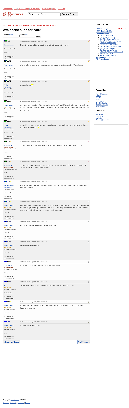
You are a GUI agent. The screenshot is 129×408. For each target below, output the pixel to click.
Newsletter (21, 403)
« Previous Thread (11, 342)
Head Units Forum (106, 54)
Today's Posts (121, 28)
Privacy (27, 403)
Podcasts (61, 9)
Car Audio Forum (102, 34)
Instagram (99, 116)
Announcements (102, 105)
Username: (11, 35)
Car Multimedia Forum (108, 43)
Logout (98, 96)
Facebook (99, 114)
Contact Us (13, 403)
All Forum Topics (102, 59)
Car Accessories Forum (108, 35)
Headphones (46, 9)
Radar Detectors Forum (108, 55)
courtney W (8, 145)
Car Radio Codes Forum (109, 44)
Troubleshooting (102, 103)
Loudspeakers (23, 9)
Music (54, 9)
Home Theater (35, 9)
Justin (6, 85)
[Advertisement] (47, 371)
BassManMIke (9, 185)
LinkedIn (99, 118)
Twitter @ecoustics (103, 120)
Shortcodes (100, 101)
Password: (27, 35)
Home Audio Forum (103, 28)
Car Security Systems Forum (110, 46)
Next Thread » (84, 342)
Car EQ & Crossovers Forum (110, 41)
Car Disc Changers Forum (109, 39)
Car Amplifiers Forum (107, 37)
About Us (6, 403)
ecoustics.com (15, 400)
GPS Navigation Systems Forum (111, 52)
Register (99, 97)
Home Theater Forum (104, 32)
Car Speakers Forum (107, 48)
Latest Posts (8, 9)
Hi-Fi (15, 9)
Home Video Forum (103, 30)
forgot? (27, 34)
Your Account (101, 107)
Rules (98, 99)
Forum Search (69, 14)
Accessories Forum (103, 57)
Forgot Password (102, 94)
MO (5, 285)
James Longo (9, 45)
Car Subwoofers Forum (108, 50)
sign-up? (11, 34)
